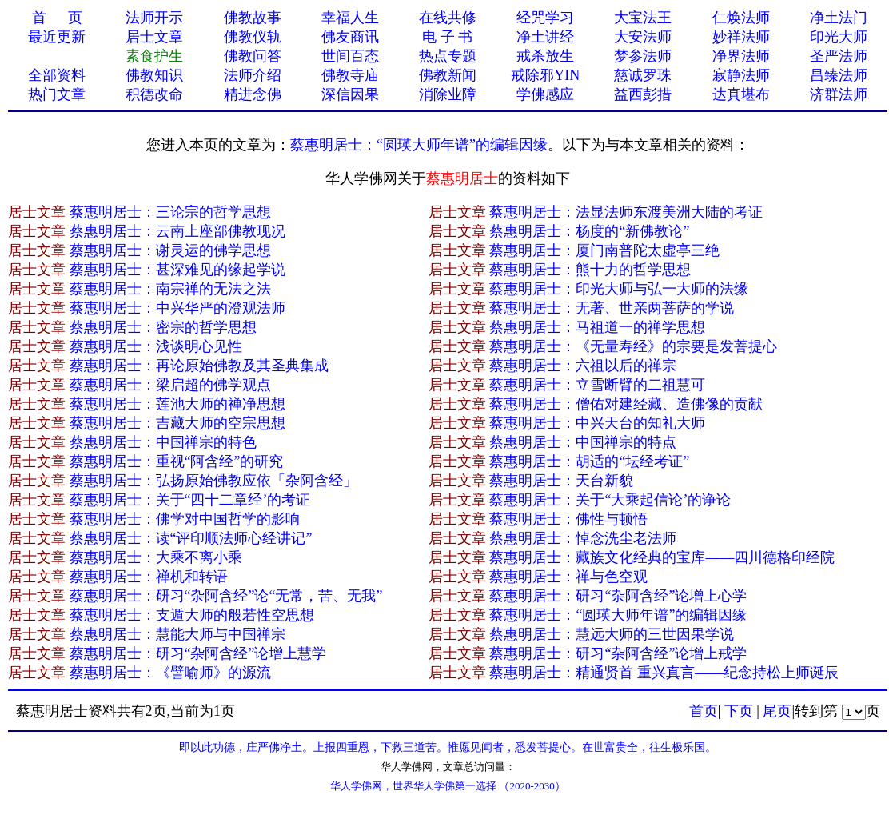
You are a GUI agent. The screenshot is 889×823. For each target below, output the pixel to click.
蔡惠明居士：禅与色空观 (568, 577)
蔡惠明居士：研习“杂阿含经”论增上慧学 (198, 653)
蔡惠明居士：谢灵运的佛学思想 (170, 250)
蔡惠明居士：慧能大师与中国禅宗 (177, 634)
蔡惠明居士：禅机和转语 (149, 577)
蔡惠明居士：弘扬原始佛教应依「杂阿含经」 (213, 481)
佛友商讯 (350, 37)
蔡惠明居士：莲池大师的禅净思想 (177, 404)
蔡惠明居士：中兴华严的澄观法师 (177, 308)
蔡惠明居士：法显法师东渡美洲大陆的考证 (626, 212)
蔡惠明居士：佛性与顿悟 (568, 519)
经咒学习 (545, 18)
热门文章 (57, 94)
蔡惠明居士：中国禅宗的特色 (163, 442)
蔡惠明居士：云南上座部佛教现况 (177, 231)
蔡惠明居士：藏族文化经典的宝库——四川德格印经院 (662, 557)
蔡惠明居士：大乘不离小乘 (156, 557)
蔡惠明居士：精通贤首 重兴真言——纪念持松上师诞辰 (664, 673)
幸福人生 (350, 18)
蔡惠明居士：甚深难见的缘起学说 (177, 270)
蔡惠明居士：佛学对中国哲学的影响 (185, 519)
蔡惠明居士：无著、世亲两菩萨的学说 (611, 308)
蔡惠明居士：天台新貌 (561, 481)
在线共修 (447, 18)
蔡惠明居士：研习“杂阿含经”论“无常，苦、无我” (226, 596)
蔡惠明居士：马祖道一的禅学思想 (597, 327)
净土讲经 (545, 37)
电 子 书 (447, 37)
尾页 (777, 711)
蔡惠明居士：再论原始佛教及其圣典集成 (199, 366)
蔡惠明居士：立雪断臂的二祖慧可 (597, 385)
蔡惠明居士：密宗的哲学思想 (163, 327)
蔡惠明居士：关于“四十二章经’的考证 (190, 500)
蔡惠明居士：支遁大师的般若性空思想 (192, 615)
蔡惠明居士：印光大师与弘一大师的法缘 (618, 289)
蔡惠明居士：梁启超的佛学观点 (170, 385)
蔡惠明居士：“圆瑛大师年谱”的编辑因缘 (419, 145)
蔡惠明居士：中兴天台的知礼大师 (597, 423)
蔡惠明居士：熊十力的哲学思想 (590, 270)
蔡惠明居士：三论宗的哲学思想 (170, 212)
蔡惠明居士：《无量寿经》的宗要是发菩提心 (633, 346)
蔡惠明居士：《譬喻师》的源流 (170, 673)
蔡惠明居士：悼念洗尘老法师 (582, 538)
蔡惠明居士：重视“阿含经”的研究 (177, 461)
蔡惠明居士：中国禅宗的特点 (582, 442)
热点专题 (447, 56)
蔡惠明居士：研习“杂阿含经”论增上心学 (618, 596)
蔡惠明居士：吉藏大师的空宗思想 (177, 423)
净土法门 (838, 18)
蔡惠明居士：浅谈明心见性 (156, 346)
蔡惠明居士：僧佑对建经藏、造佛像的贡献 (626, 404)
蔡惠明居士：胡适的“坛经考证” (589, 461)
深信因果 (350, 94)
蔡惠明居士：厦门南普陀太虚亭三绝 (604, 250)
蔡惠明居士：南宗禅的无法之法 (170, 289)
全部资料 (57, 75)
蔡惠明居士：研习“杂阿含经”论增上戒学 (618, 653)
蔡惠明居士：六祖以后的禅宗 (582, 366)
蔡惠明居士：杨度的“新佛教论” (589, 231)
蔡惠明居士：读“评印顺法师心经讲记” (191, 538)
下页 (738, 711)
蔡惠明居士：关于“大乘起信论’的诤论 (610, 500)
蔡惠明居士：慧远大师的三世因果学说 (611, 634)
